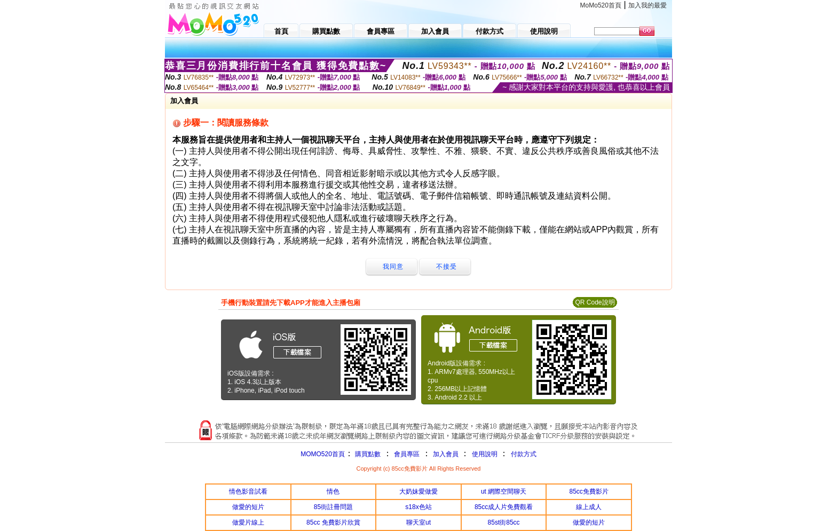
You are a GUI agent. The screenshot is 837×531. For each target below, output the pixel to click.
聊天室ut (418, 522)
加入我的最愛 (647, 5)
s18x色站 (418, 507)
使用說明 (485, 454)
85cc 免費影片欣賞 (333, 522)
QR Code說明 (594, 302)
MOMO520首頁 (323, 454)
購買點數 (367, 454)
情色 (333, 491)
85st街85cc (504, 522)
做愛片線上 (248, 522)
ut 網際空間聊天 (503, 491)
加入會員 (446, 454)
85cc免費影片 (589, 491)
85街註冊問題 (333, 507)
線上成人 (589, 507)
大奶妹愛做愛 (418, 491)
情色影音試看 (248, 491)
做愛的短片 (248, 507)
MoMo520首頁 (600, 5)
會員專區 (407, 454)
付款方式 (523, 454)
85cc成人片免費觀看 (504, 507)
